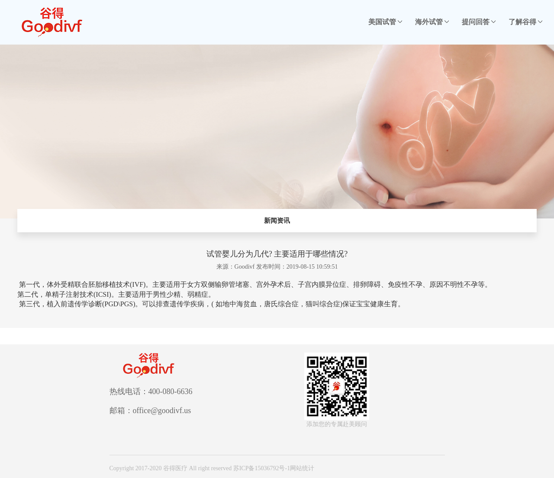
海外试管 (432, 22)
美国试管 (385, 22)
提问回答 (479, 22)
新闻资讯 (277, 220)
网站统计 (302, 468)
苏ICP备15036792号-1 (261, 468)
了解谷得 (525, 22)
